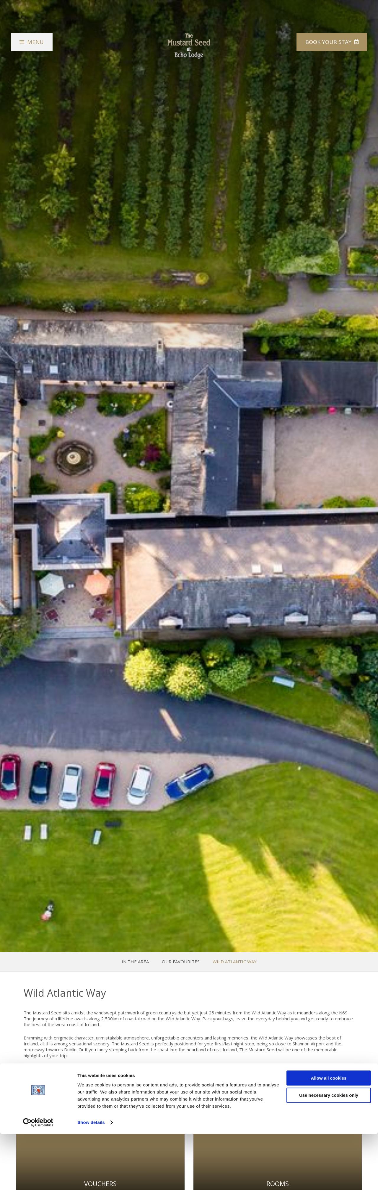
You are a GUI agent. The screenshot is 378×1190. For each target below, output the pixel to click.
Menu (36, 45)
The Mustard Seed (189, 49)
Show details (91, 1178)
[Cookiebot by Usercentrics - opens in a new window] (38, 1178)
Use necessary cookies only (328, 1151)
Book (326, 45)
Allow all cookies (329, 1134)
